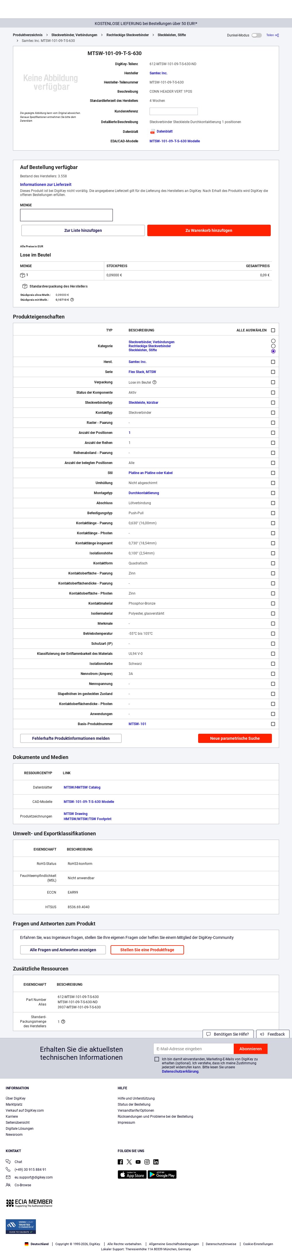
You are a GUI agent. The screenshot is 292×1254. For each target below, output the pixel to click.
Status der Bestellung (134, 1104)
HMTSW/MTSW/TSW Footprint (87, 819)
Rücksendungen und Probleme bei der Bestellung (155, 1117)
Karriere (12, 1117)
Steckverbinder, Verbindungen (74, 35)
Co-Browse (18, 1185)
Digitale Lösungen (20, 1129)
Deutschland (37, 1244)
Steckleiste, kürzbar (143, 403)
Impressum (126, 1123)
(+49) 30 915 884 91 (26, 1170)
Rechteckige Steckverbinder (128, 35)
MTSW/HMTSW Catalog (82, 787)
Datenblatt (161, 131)
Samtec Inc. (158, 73)
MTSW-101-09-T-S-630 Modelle (175, 141)
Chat (14, 1162)
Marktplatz (14, 1104)
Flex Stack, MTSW (142, 372)
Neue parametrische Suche (235, 738)
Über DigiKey (16, 1098)
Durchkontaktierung (144, 493)
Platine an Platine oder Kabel (151, 473)
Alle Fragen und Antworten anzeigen (63, 950)
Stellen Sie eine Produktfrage (147, 950)
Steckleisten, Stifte (172, 35)
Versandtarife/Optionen (136, 1111)
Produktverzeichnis (27, 35)
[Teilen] (272, 35)
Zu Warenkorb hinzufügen (208, 230)
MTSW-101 (137, 724)
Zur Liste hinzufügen (83, 230)
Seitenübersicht (18, 1123)
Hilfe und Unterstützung (136, 1098)
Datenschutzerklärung (180, 1071)
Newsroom (14, 1135)
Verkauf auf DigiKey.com (25, 1111)
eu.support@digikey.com (29, 1178)
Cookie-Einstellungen (258, 1244)
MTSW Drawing (76, 814)
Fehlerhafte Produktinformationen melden (71, 738)
